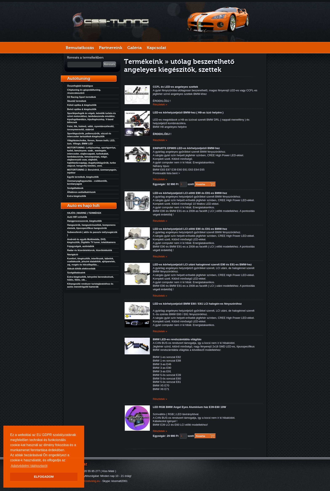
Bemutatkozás (80, 47)
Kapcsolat (156, 47)
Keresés (109, 64)
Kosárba (200, 184)
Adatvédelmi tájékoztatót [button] (29, 466)
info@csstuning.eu (88, 481)
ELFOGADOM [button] (44, 476)
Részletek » (160, 104)
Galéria (134, 47)
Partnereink (110, 47)
